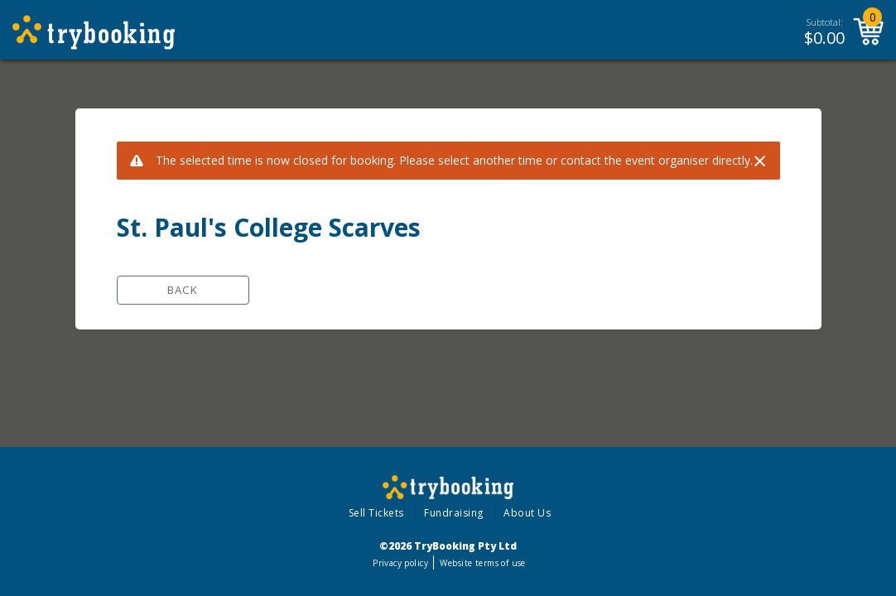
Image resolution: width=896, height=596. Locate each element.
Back (182, 289)
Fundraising (454, 513)
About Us (527, 513)
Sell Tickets (376, 513)
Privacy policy (400, 563)
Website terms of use (482, 563)
